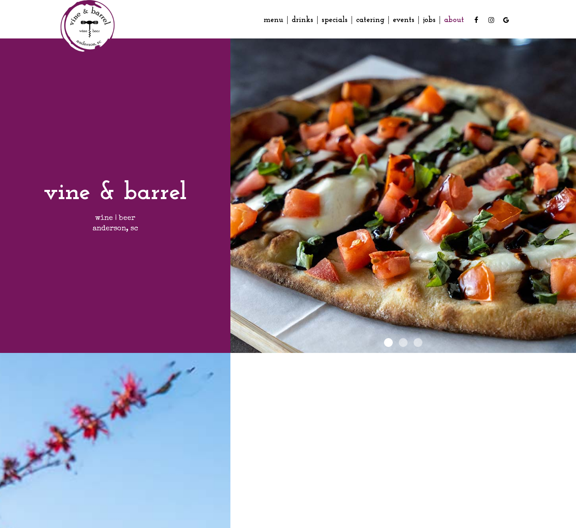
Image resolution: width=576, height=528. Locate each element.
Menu (273, 20)
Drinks (302, 20)
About (454, 20)
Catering (370, 20)
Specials (335, 20)
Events (403, 20)
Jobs (429, 20)
